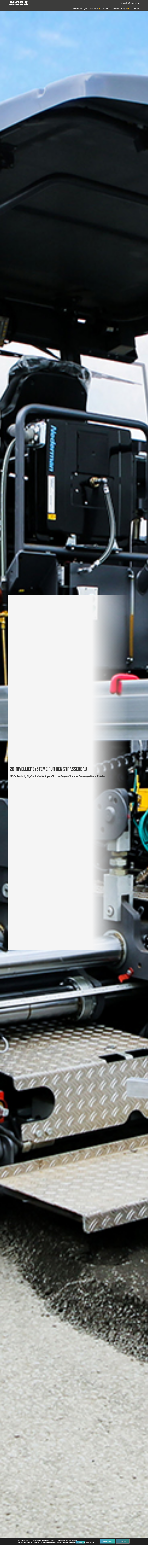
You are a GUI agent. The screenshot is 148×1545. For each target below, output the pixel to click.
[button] (95, 8)
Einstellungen (80, 1542)
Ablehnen (122, 1541)
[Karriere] (139, 3)
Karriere (134, 3)
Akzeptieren (107, 1541)
